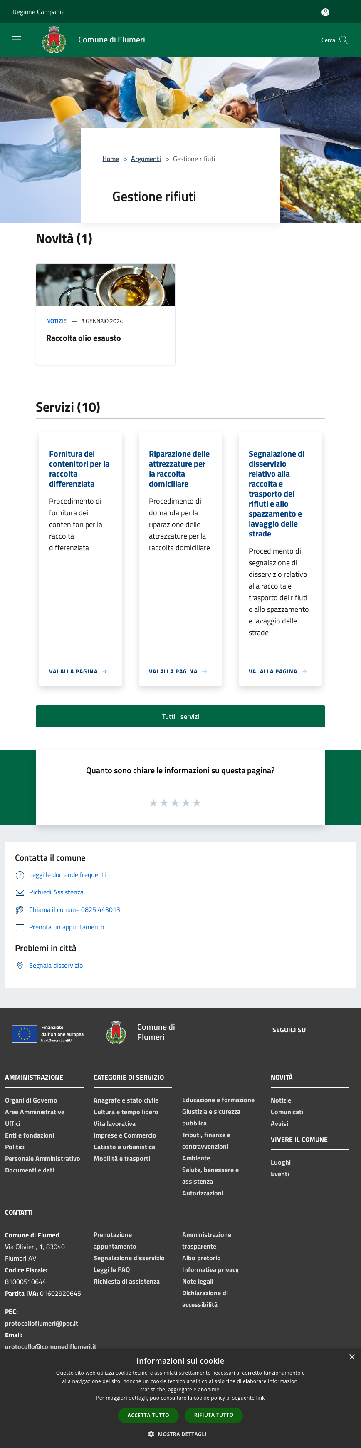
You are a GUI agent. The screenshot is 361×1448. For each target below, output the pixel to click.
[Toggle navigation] (17, 39)
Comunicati (287, 1112)
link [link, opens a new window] (260, 1397)
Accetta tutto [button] (148, 1415)
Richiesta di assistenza (127, 1281)
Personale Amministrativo (42, 1158)
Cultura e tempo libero (126, 1112)
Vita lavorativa (115, 1123)
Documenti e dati (29, 1170)
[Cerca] (344, 40)
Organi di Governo (31, 1100)
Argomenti (146, 159)
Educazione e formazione (218, 1100)
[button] (180, 1434)
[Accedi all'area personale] (325, 12)
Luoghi (281, 1162)
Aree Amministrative (34, 1112)
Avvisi (279, 1123)
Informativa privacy (210, 1269)
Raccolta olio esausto (83, 337)
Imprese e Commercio (125, 1135)
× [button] (352, 1357)
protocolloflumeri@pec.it (41, 1323)
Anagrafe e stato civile (126, 1100)
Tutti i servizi (180, 716)
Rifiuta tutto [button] (214, 1414)
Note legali (197, 1281)
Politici (15, 1147)
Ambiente (196, 1158)
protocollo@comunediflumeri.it (50, 1346)
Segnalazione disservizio (129, 1258)
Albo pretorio (201, 1258)
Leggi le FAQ (112, 1269)
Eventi (280, 1174)
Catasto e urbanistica (124, 1147)
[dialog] (180, 1398)
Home (110, 159)
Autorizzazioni (202, 1193)
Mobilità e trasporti (122, 1158)
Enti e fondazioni (29, 1135)
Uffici (12, 1123)
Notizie (56, 320)
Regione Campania (38, 12)
